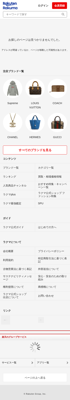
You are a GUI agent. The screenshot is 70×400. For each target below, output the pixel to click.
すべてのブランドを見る (35, 150)
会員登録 (59, 5)
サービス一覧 (9, 362)
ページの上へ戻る (35, 377)
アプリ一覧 (43, 362)
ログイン (43, 5)
